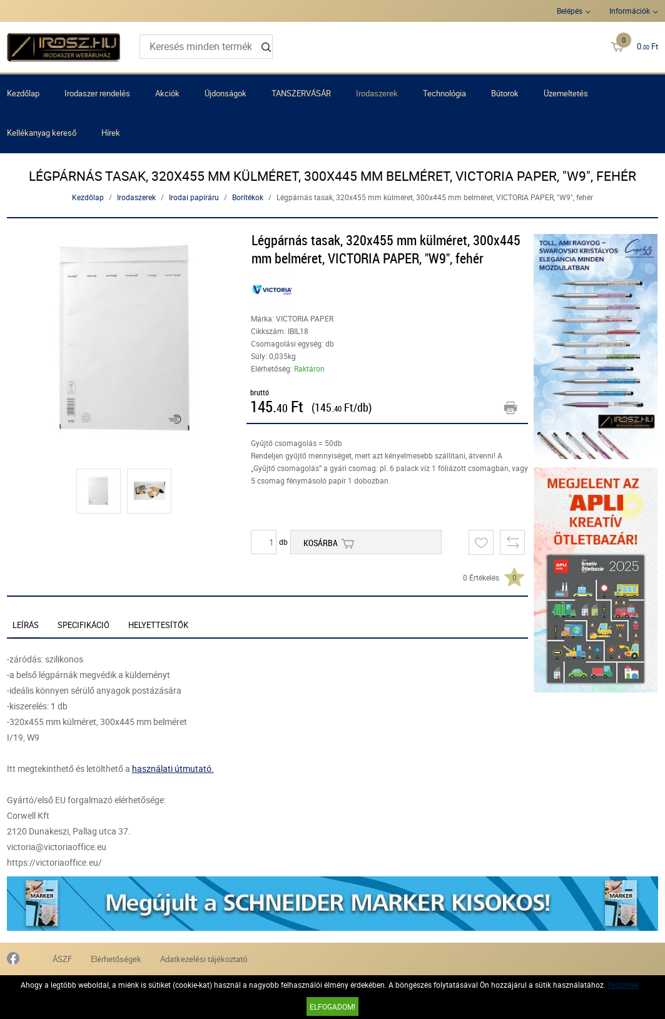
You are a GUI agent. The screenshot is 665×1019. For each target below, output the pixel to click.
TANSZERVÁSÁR (301, 93)
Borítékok (247, 197)
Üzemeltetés (566, 93)
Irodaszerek (377, 93)
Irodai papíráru (194, 197)
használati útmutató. (173, 768)
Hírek (110, 132)
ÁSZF (62, 959)
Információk (629, 11)
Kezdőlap (23, 93)
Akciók (167, 93)
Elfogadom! (332, 1006)
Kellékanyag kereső (41, 132)
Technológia (444, 93)
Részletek (623, 985)
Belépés (569, 11)
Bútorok (505, 93)
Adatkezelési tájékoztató (203, 959)
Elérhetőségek (116, 959)
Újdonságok (225, 93)
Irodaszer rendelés (97, 93)
